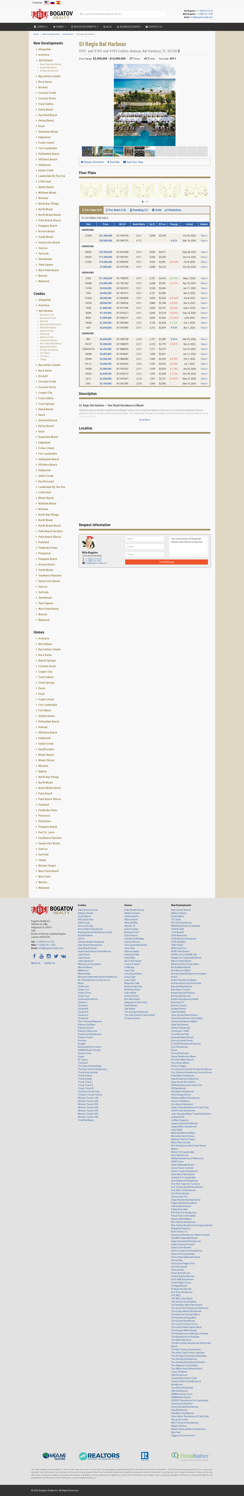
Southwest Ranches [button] (50, 575)
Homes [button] (59, 26)
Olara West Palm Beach (183, 1174)
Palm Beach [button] (45, 793)
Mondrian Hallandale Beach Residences (97, 977)
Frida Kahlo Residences (182, 1075)
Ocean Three (84, 992)
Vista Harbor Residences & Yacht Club (190, 1416)
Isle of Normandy (132, 961)
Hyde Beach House (87, 948)
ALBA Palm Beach (180, 951)
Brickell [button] (43, 87)
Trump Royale (85, 1078)
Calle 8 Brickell (178, 1012)
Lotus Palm (130, 980)
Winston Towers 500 (88, 1110)
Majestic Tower (47, 337)
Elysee (174, 1050)
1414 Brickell (177, 932)
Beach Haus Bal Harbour (50, 64)
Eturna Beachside (180, 1053)
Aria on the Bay (85, 926)
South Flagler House (181, 1282)
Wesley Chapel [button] (47, 865)
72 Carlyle (176, 919)
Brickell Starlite (178, 1008)
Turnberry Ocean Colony (90, 1094)
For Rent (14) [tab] (115, 210)
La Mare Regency (179, 1120)
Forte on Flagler (179, 1066)
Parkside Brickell (179, 1209)
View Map (114, 162)
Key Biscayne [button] (46, 481)
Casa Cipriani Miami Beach (184, 1015)
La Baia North (177, 1117)
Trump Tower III (85, 1088)
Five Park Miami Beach (182, 1059)
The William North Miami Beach (186, 1368)
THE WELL (176, 1295)
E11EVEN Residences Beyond (186, 1043)
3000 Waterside (179, 935)
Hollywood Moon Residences (185, 1098)
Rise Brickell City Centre (89, 1047)
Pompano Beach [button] (47, 225)
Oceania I (82, 1002)
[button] (207, 66)
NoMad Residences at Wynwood (187, 1158)
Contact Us (49, 963)
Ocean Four (83, 996)
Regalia (81, 1043)
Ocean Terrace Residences (184, 1171)
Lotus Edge (130, 977)
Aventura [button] (43, 54)
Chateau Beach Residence (91, 942)
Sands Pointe (84, 1053)
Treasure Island (132, 1018)
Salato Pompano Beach (183, 1244)
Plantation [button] (44, 553)
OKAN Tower (177, 1161)
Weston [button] (42, 275)
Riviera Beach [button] (46, 231)
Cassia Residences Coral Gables (187, 1018)
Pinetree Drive (131, 996)
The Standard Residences (184, 1359)
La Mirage (129, 967)
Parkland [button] (43, 542)
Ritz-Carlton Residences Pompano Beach (191, 1225)
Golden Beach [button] (46, 716)
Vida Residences (179, 1410)
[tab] (54, 49)
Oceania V (83, 1015)
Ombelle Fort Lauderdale (183, 1177)
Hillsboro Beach (85, 913)
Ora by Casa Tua (179, 1196)
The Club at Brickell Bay (89, 1066)
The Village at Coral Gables (184, 1365)
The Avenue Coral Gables (183, 1301)
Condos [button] (41, 26)
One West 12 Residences (183, 1190)
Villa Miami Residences (182, 1413)
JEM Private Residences (183, 1110)
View (204, 235)
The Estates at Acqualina (183, 1317)
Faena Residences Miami (183, 1056)
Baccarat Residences (181, 986)
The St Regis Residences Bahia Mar (189, 1356)
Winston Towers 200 (88, 1101)
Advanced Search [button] (128, 26)
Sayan (81, 1056)
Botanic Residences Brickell (184, 999)
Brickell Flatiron (85, 935)
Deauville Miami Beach (182, 1037)
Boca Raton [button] (45, 81)
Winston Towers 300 (88, 1104)
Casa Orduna (130, 935)
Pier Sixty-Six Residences (183, 1212)
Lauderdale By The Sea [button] (51, 176)
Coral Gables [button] (46, 104)
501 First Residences (181, 922)
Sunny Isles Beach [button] (49, 242)
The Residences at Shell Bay (185, 1336)
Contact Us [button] (153, 26)
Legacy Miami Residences (184, 1126)
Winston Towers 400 (88, 1107)
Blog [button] (107, 26)
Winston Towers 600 (88, 1114)
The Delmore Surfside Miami (185, 1314)
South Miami (84, 916)
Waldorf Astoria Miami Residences (188, 1429)
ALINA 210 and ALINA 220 (184, 954)
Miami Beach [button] (46, 187)
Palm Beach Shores (88, 910)
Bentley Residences (181, 996)
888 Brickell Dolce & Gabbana (185, 926)
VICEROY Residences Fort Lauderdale (189, 1400)
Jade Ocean (84, 957)
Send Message (166, 562)
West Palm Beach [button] (48, 270)
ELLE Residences (179, 1047)
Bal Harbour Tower (48, 318)
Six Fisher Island (179, 1266)
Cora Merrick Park (180, 1034)
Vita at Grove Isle (179, 1419)
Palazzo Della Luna (87, 1031)
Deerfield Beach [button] (47, 115)
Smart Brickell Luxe (180, 1273)
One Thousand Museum (90, 1021)
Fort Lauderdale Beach (135, 945)
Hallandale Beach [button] (48, 153)
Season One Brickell (181, 1247)
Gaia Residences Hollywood (184, 1078)
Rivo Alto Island (132, 999)
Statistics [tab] (173, 210)
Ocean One (83, 986)
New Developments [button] (84, 26)
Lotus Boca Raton (133, 973)
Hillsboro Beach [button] (47, 159)
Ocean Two (83, 989)
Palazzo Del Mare (87, 1024)
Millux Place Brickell (180, 1142)
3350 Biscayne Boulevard (183, 938)
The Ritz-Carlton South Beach (186, 1349)
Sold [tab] (156, 210)
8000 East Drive (179, 948)
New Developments (181, 905)
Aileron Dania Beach (181, 961)
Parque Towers (85, 1037)
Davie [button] (41, 414)
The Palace (45, 353)
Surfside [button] (43, 253)
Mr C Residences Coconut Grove (94, 980)
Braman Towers (179, 1005)
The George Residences (136, 1012)
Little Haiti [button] (44, 181)
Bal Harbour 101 (47, 315)
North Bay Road (132, 989)
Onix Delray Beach (180, 1193)
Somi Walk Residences (182, 1279)
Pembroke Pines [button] (47, 547)
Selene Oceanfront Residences (186, 1250)
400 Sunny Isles (85, 919)
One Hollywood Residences (184, 1180)
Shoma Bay (177, 1260)
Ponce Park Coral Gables (183, 1215)
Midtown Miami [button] (47, 192)
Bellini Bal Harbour (48, 327)
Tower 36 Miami (179, 1372)
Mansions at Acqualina (89, 964)
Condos (82, 905)
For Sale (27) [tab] (91, 210)
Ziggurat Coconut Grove (183, 1435)
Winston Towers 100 (88, 1098)
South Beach (130, 1005)
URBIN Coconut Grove (182, 1394)
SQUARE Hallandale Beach (184, 1238)
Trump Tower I (85, 1082)
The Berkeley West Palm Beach (186, 1305)
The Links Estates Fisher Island (139, 1015)
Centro (81, 938)
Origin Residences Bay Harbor (186, 1200)
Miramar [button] (43, 198)
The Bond (83, 1063)
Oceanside (83, 1018)
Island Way (129, 957)
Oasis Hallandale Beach (182, 1164)
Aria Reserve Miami (181, 970)
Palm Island (130, 992)
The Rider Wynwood (181, 1340)
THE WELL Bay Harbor (182, 1298)
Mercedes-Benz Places (182, 1136)
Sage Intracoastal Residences (186, 1241)
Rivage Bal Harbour (48, 67)
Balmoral (44, 321)
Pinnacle (82, 1040)
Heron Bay (129, 948)
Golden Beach (131, 916)
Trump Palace (85, 1075)
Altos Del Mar (131, 922)
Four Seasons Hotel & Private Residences (191, 1069)
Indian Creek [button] (45, 170)
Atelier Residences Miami (184, 980)
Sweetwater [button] (45, 259)
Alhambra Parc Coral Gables (185, 964)
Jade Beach (84, 954)
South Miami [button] (45, 237)
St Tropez (83, 1059)
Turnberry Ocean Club (89, 1091)
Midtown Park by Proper (183, 1139)
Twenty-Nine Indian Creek (184, 1378)
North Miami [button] (45, 209)
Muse (80, 983)
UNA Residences (179, 1391)
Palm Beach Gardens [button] (50, 531)
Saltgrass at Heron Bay (135, 1002)
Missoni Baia (84, 973)
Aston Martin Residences (90, 929)
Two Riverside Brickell (182, 1387)
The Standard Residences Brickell (188, 1362)
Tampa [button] (42, 860)
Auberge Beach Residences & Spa (95, 932)
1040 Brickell (177, 929)
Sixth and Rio (177, 1270)
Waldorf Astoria (179, 1426)
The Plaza (44, 356)
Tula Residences (179, 1375)
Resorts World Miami (181, 1219)
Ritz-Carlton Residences (183, 1222)
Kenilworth (45, 334)
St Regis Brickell (179, 1286)
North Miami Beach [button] (49, 214)
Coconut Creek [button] (47, 92)
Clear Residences (179, 1024)
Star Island (129, 1008)
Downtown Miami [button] (48, 131)
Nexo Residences (179, 1155)
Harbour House (47, 330)
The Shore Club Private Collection (188, 1352)
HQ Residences (178, 1088)
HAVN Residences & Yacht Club (186, 1085)
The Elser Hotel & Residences (92, 1069)
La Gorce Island (132, 964)
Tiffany (43, 359)
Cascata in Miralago (134, 938)
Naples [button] (42, 771)
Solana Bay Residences (182, 1276)
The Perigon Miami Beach (184, 1330)
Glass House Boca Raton (183, 1082)
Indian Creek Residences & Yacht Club (190, 1107)
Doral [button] (41, 126)
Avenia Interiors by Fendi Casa (186, 983)
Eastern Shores (132, 942)
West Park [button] (44, 876)
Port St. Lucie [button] (46, 832)
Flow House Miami (180, 1063)
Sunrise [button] (42, 248)
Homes (128, 905)
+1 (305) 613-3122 (205, 11)
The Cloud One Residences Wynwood (189, 1308)
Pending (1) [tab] (138, 210)
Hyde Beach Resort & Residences (94, 951)
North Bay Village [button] (48, 203)
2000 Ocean (84, 922)
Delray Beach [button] (46, 120)
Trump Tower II (85, 1085)
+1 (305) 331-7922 (205, 14)
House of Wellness (180, 1101)
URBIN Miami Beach (181, 1397)
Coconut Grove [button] (47, 98)
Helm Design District (181, 1094)
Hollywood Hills (131, 954)
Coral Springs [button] (46, 403)
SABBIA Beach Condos (89, 1050)
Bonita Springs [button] (47, 660)
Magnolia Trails (132, 983)
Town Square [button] (45, 264)
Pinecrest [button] (44, 815)
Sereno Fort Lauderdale (183, 1254)
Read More (144, 420)
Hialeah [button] (42, 727)
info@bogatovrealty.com (201, 17)
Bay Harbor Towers (180, 989)
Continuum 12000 (180, 1031)
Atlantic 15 (129, 926)
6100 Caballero (178, 942)
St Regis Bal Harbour (49, 70)
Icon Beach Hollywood (182, 1104)
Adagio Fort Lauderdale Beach (186, 957)
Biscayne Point (131, 932)
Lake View (129, 970)
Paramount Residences (89, 1034)
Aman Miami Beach (181, 967)
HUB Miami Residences (182, 1091)
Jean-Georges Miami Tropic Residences (191, 1114)
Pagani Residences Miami (184, 1203)
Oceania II (83, 1005)
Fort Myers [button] (44, 710)
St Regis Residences (181, 1289)
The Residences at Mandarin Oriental (189, 1333)
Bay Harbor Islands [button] (49, 76)
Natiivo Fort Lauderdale (182, 1152)
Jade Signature (85, 961)
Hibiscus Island (131, 951)
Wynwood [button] (43, 281)
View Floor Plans (133, 162)
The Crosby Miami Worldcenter (186, 1311)
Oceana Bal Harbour (49, 340)
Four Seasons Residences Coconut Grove (191, 1072)
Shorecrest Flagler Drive (183, 1263)
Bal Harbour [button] (45, 60)
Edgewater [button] (44, 137)
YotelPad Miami (86, 1120)
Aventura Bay (131, 929)
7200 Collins (177, 945)
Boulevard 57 (177, 1002)
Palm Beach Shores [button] (49, 220)
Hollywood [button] (44, 165)
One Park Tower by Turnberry (185, 1184)
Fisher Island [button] (46, 142)
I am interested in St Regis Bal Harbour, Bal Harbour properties (188, 546)
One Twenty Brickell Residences (187, 1187)
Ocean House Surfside (182, 1168)
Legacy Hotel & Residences (184, 1123)
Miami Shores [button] (46, 760)
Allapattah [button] (44, 49)
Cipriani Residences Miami (184, 1021)
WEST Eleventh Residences (184, 1422)
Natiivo (174, 1149)
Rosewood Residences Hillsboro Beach (190, 1235)
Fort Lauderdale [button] (47, 148)
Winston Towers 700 (88, 1117)
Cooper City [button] (45, 392)
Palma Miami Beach (181, 1206)
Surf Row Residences (182, 1292)
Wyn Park (175, 1432)
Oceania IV (83, 1012)
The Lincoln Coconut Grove (184, 1324)
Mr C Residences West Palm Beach (188, 1145)
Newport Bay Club (133, 986)
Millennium (83, 970)
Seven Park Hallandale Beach (185, 1257)
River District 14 (179, 1231)
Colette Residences (180, 1028)
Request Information (92, 162)
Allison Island (130, 919)
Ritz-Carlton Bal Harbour (50, 343)
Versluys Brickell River (182, 1403)
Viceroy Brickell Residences (184, 1407)
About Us (35, 963)
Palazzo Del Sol (85, 1028)
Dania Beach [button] (45, 109)
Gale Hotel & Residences (90, 945)
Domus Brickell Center (182, 1040)
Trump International (88, 1072)
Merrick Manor (85, 967)
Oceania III (83, 1008)
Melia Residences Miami (183, 1133)
